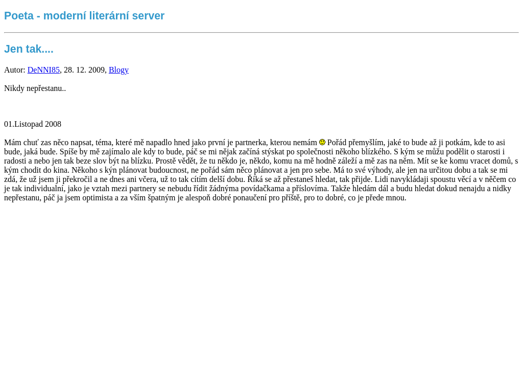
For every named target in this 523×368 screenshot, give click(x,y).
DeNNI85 (44, 69)
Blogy (119, 69)
